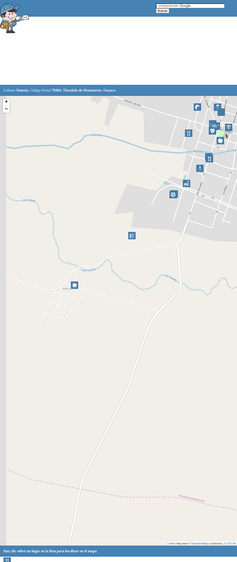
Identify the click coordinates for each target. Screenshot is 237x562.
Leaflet (171, 543)
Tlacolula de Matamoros (82, 90)
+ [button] (6, 102)
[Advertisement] (115, 51)
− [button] (6, 109)
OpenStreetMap (199, 543)
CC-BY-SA (230, 543)
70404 (56, 90)
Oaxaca (109, 90)
